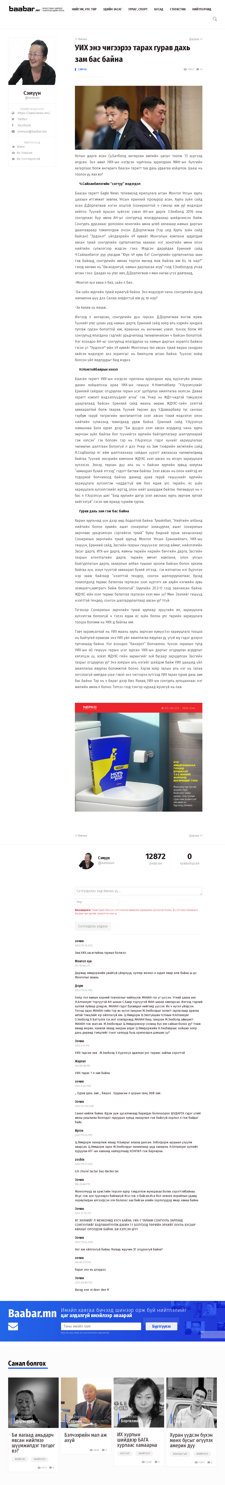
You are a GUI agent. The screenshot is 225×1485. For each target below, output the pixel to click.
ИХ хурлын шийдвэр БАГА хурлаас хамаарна (137, 1439)
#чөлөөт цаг (180, 1454)
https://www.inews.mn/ (31, 113)
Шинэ (18, 147)
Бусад (158, 9)
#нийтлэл (39, 1459)
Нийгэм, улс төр (84, 9)
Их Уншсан (22, 153)
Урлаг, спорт (138, 9)
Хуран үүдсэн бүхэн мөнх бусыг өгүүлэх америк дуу (191, 1440)
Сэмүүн (82, 69)
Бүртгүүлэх (161, 1326)
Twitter (19, 119)
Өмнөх (81, 39)
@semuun (32, 98)
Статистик (178, 9)
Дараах (195, 39)
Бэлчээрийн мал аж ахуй (85, 1437)
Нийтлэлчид (201, 9)
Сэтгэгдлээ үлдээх (93, 926)
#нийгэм (20, 1459)
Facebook (21, 125)
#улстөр (124, 1453)
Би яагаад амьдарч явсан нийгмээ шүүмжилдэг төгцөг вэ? (33, 1443)
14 (199, 69)
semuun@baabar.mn (29, 131)
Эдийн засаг (112, 9)
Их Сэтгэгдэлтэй (26, 159)
